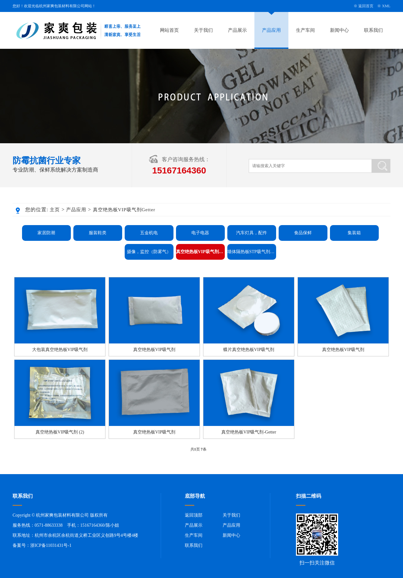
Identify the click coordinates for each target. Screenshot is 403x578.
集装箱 (354, 232)
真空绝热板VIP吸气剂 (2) (60, 432)
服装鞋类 (97, 232)
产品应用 (271, 30)
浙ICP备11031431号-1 (50, 545)
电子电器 (200, 232)
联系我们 (373, 30)
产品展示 (237, 30)
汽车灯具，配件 (251, 232)
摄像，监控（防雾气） (149, 251)
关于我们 (203, 30)
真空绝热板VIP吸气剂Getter (124, 209)
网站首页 (169, 30)
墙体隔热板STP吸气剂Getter (251, 251)
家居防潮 (46, 232)
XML (386, 6)
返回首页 (365, 6)
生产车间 (305, 30)
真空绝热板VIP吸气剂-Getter (248, 432)
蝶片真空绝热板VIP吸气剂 (249, 349)
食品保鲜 (303, 232)
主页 (55, 209)
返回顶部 (193, 515)
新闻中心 (339, 30)
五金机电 (149, 232)
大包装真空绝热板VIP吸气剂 (60, 349)
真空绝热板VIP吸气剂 (154, 349)
